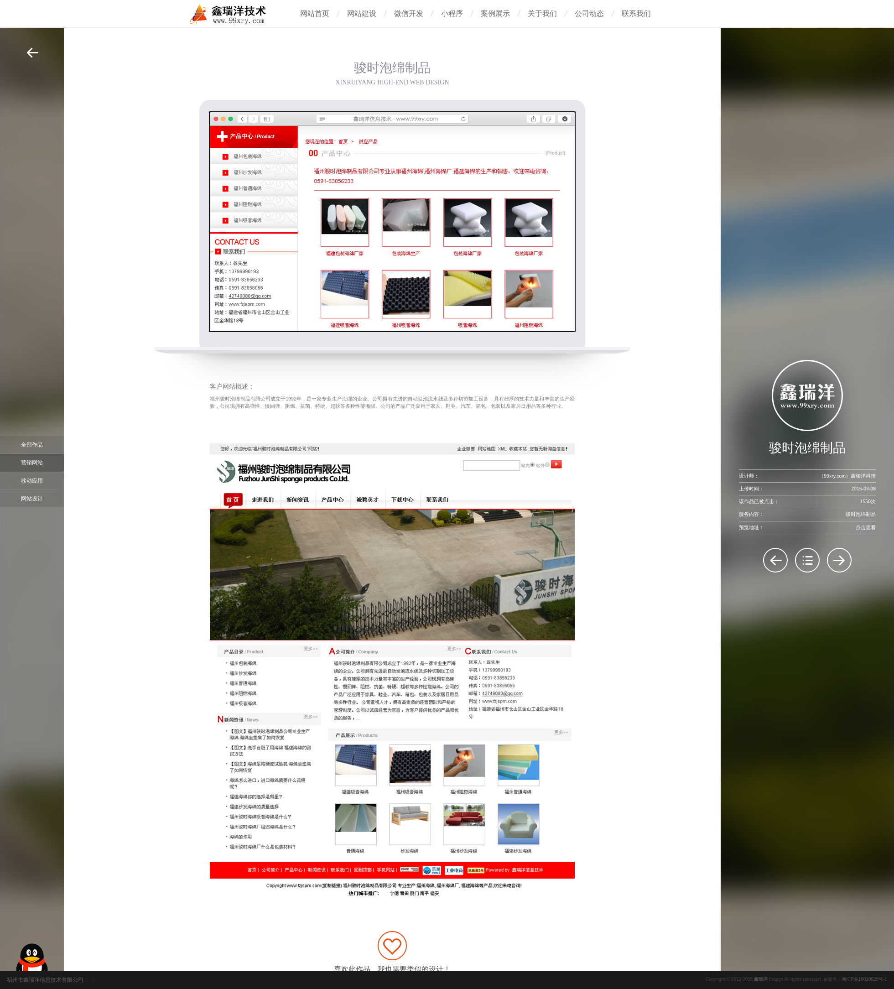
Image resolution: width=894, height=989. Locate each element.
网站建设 (361, 13)
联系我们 (636, 13)
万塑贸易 (775, 560)
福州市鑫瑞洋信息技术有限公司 (45, 980)
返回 (32, 52)
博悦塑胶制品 (839, 560)
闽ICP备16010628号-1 (864, 979)
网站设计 (32, 498)
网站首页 (314, 13)
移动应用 (32, 481)
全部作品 (32, 445)
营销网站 (32, 462)
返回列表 (807, 560)
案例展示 (495, 13)
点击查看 (866, 527)
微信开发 (408, 13)
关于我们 (542, 13)
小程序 (452, 13)
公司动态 (589, 13)
